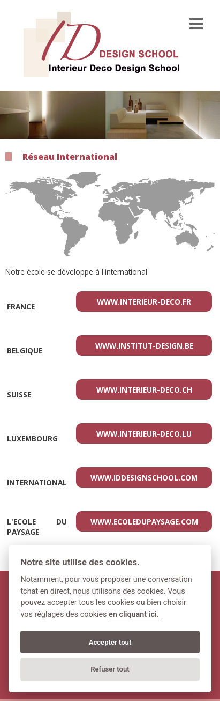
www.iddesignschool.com (144, 478)
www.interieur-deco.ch (144, 390)
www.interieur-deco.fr (144, 302)
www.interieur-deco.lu (144, 434)
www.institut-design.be (144, 346)
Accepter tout (110, 642)
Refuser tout (110, 669)
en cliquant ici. (134, 614)
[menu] (196, 24)
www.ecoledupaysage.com (144, 521)
